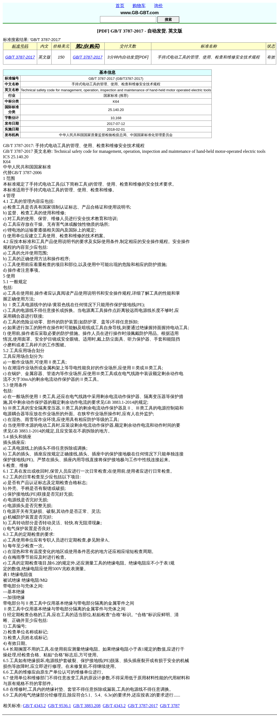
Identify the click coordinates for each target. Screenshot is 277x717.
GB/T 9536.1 (59, 705)
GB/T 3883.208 (87, 705)
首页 (120, 5)
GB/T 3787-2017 (20, 57)
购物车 (139, 5)
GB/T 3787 (170, 705)
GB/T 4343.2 (34, 705)
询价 (158, 5)
